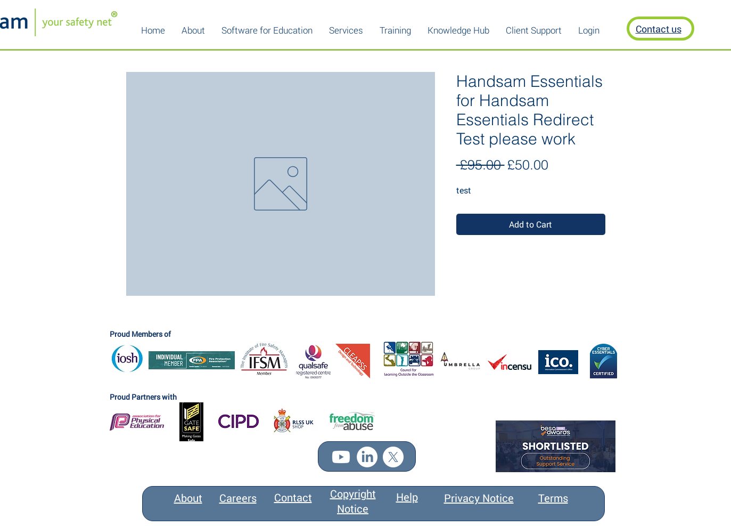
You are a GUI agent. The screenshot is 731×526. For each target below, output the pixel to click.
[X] (393, 457)
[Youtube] (341, 457)
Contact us (658, 28)
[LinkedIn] (367, 457)
